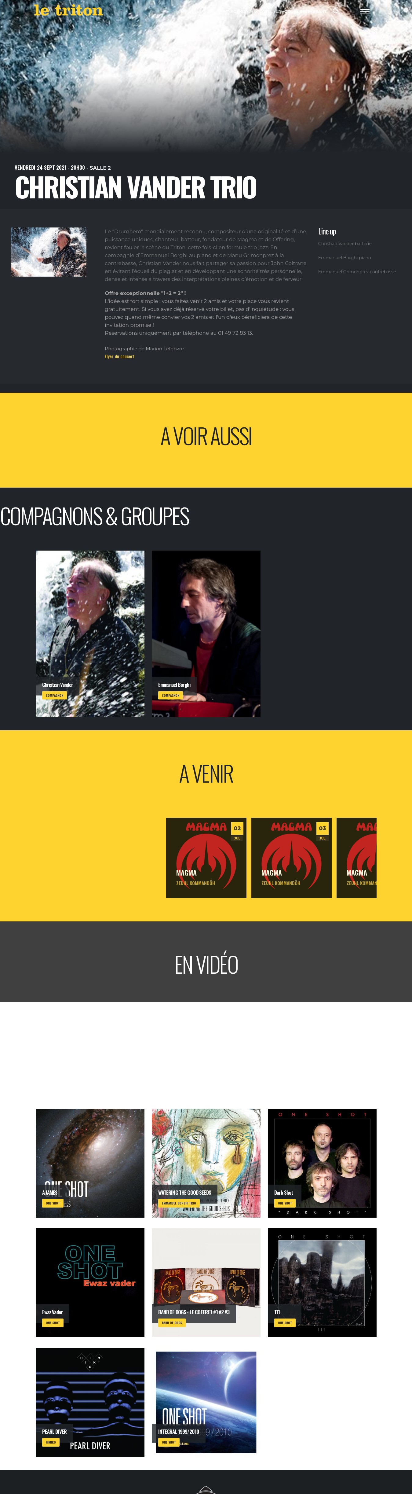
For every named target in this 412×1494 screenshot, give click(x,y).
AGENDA (237, 11)
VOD (283, 11)
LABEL (263, 11)
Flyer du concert (120, 356)
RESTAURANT (310, 11)
